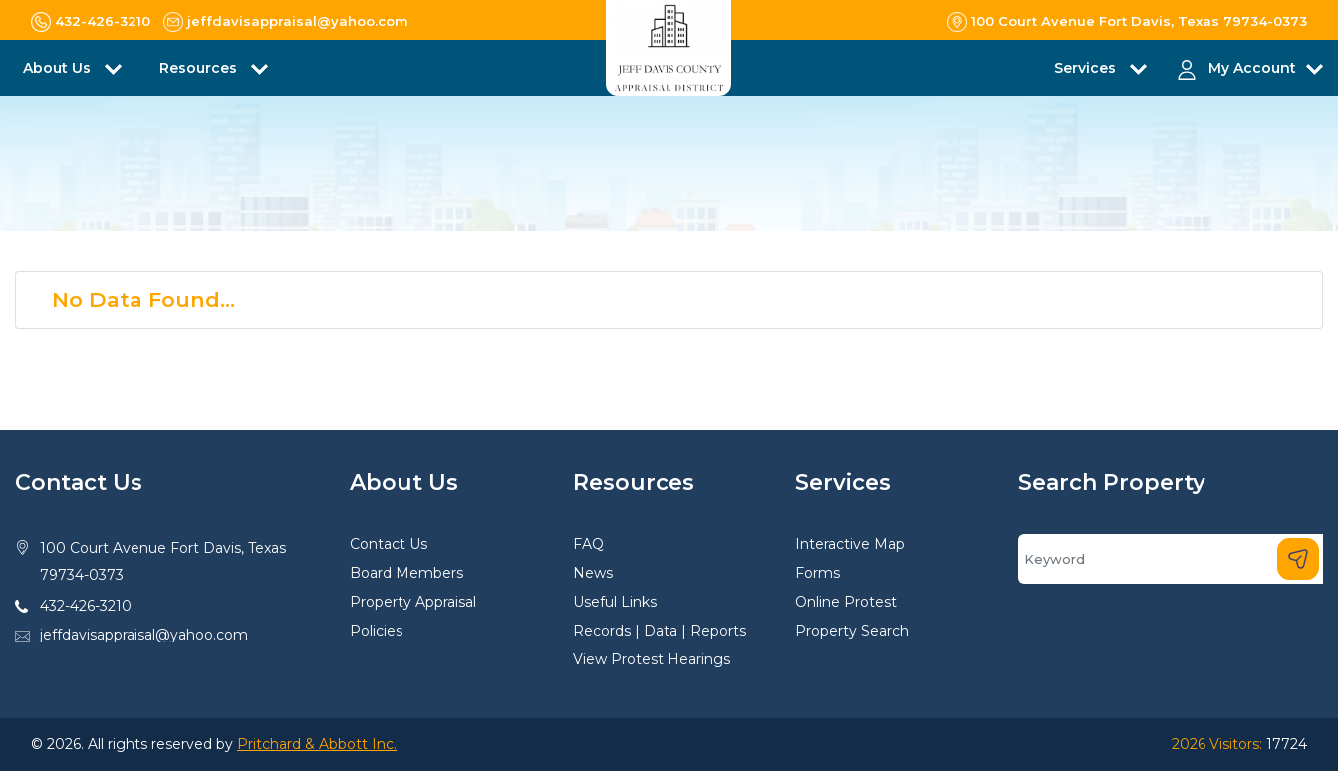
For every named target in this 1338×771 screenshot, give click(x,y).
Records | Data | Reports (659, 631)
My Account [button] (1252, 68)
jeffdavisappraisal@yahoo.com (144, 634)
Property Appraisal (413, 602)
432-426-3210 (86, 606)
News (593, 573)
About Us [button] (59, 68)
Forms (817, 573)
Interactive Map (850, 544)
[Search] (1170, 559)
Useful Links (615, 602)
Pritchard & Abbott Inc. (317, 744)
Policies (376, 631)
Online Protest (846, 602)
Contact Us (388, 544)
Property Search (852, 631)
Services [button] (1087, 68)
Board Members (406, 573)
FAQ (588, 544)
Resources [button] (200, 68)
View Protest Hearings (651, 659)
